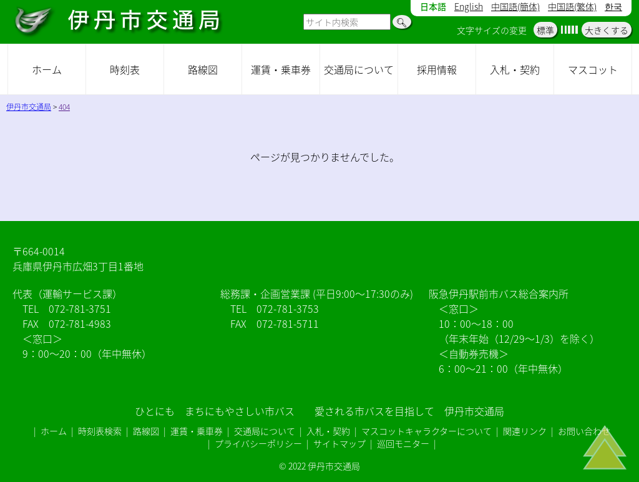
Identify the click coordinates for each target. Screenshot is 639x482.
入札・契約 (515, 69)
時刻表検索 (100, 431)
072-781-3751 (80, 308)
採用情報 (437, 69)
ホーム (47, 69)
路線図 (203, 69)
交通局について (359, 69)
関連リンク (525, 431)
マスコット (593, 69)
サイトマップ (339, 443)
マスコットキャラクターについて (426, 431)
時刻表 (125, 69)
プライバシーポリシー (258, 443)
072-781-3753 (287, 308)
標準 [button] (545, 30)
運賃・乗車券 (281, 69)
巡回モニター (403, 443)
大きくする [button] (606, 30)
